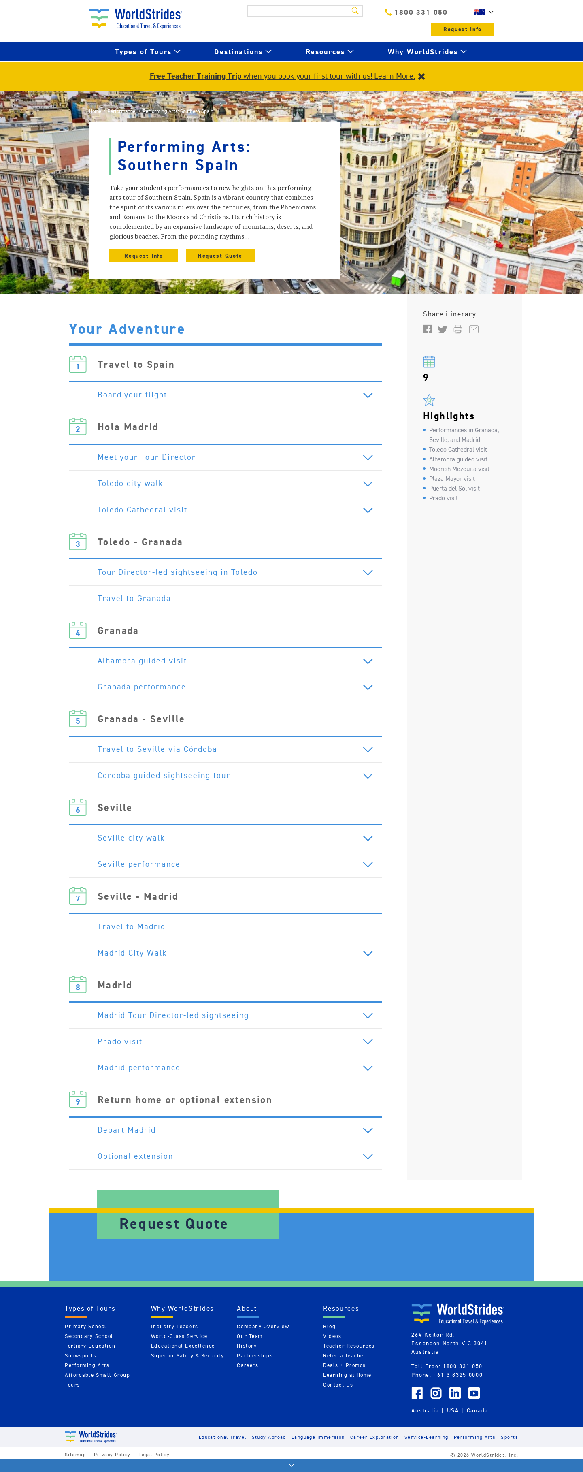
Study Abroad (269, 1446)
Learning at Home (347, 1385)
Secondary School (89, 1346)
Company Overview (263, 1336)
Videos (332, 1346)
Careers (247, 1375)
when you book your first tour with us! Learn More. (282, 75)
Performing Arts (87, 1375)
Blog (329, 1336)
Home (95, 111)
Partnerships (255, 1365)
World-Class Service (179, 1346)
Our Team (249, 1346)
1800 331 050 (416, 12)
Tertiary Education (90, 1356)
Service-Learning (426, 1446)
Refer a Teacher (344, 1365)
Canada (477, 1420)
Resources (325, 51)
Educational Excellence (183, 1356)
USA (453, 1420)
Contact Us (338, 1394)
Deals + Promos (344, 1375)
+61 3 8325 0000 (458, 1384)
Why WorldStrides (423, 51)
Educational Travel (223, 1446)
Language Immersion (318, 1446)
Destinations (238, 51)
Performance (121, 111)
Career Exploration (374, 1446)
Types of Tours (143, 51)
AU (482, 12)
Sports (509, 1446)
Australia (425, 1420)
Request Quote (220, 256)
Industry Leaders (174, 1336)
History (247, 1356)
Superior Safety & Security (187, 1365)
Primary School (86, 1336)
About (247, 1318)
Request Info (462, 29)
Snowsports (81, 1365)
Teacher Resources (349, 1356)
